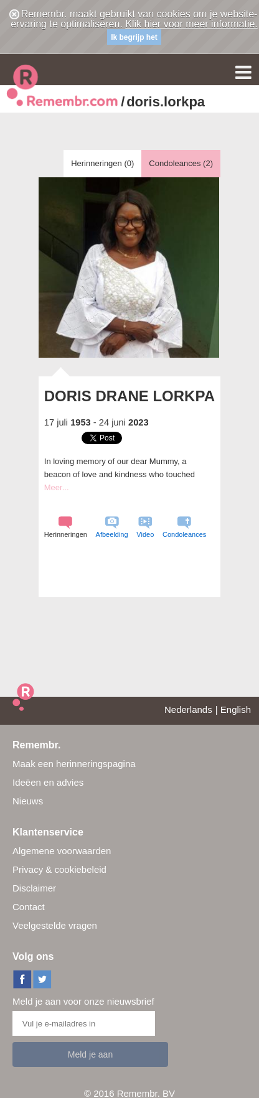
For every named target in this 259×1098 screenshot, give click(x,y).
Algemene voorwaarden (61, 850)
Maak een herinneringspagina (74, 763)
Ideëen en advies (47, 782)
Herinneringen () (102, 163)
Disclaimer (34, 888)
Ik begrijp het (134, 37)
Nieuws (27, 801)
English (235, 709)
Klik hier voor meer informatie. (191, 24)
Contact (28, 906)
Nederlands (188, 709)
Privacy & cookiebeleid (59, 869)
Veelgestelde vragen (54, 925)
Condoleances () (181, 163)
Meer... (56, 487)
